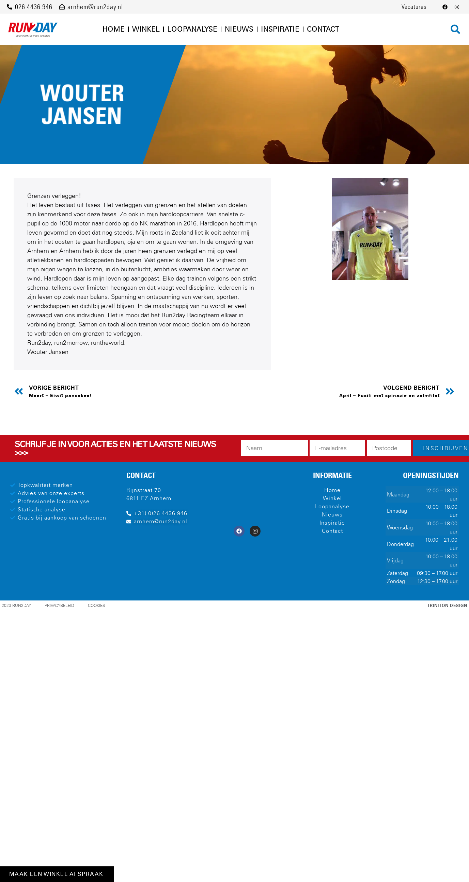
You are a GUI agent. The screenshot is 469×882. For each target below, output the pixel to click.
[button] (455, 29)
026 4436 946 (33, 7)
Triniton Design (447, 605)
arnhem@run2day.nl (95, 7)
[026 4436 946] (9, 7)
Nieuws (239, 29)
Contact (323, 29)
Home (114, 29)
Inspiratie (280, 29)
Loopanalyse (192, 29)
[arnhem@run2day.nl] (62, 7)
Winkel (146, 29)
